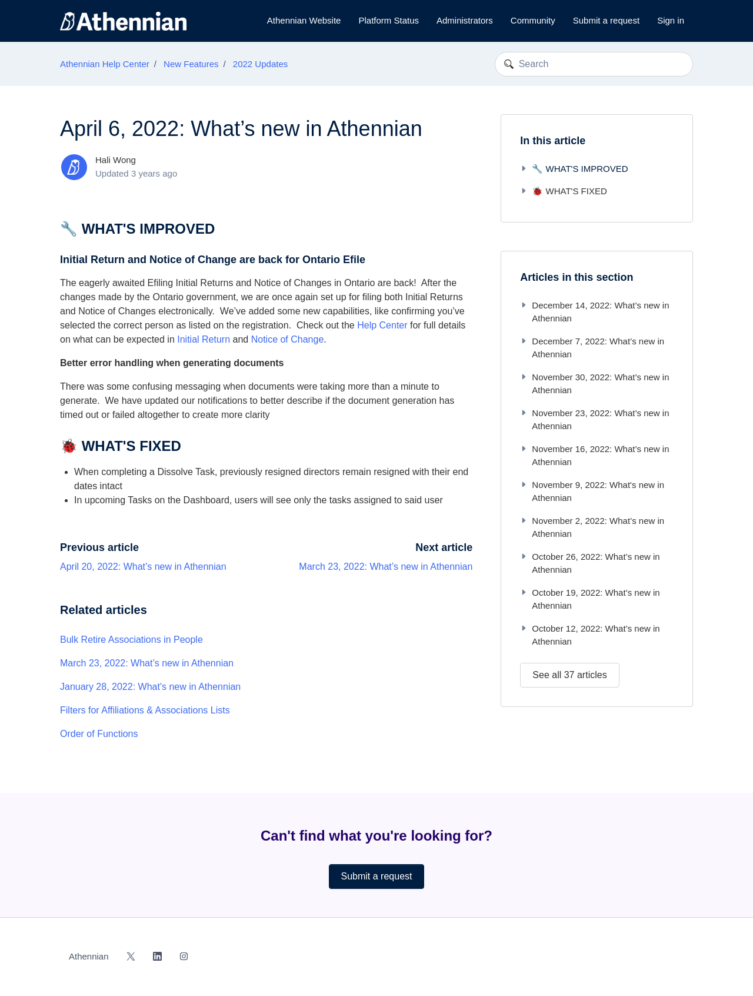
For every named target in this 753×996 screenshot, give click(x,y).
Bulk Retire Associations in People (131, 640)
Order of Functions (99, 734)
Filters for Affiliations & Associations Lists (145, 710)
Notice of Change (287, 339)
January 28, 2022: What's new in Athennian (150, 687)
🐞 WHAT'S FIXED (563, 191)
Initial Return (203, 339)
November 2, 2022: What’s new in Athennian (592, 527)
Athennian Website (304, 20)
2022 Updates (260, 64)
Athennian (89, 956)
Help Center (382, 325)
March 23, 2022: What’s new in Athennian (385, 567)
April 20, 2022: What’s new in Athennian (143, 567)
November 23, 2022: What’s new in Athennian (594, 419)
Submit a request (606, 20)
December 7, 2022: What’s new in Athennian (592, 348)
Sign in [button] (670, 20)
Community (533, 20)
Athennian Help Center (104, 64)
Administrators (465, 20)
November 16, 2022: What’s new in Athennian (594, 455)
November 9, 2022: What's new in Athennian (592, 491)
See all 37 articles (569, 675)
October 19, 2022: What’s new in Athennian (589, 599)
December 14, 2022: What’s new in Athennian (594, 312)
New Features (191, 64)
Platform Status (388, 20)
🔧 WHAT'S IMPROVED (574, 169)
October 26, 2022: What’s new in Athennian (589, 563)
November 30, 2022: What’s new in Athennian (594, 384)
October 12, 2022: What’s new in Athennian (589, 635)
